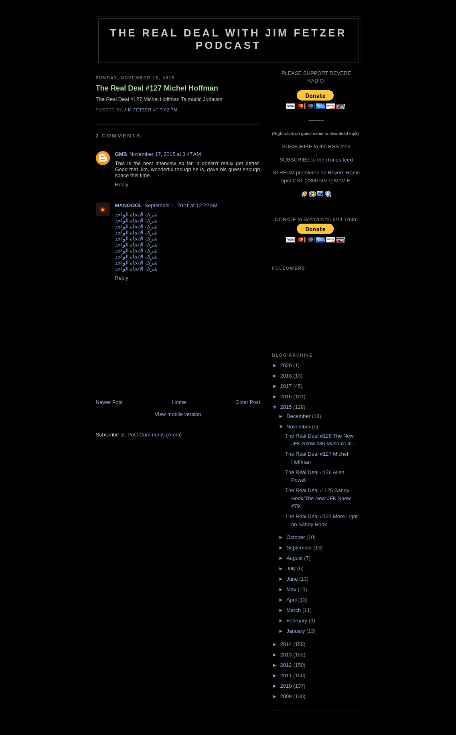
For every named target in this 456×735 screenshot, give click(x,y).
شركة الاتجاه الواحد (136, 215)
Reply (121, 185)
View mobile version (178, 414)
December (299, 416)
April (292, 600)
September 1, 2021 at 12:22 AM (180, 205)
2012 (287, 665)
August (295, 558)
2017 (287, 386)
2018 (287, 376)
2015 (287, 407)
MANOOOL (128, 205)
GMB (121, 154)
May (292, 589)
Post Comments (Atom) (155, 435)
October (296, 537)
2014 (287, 644)
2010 (287, 686)
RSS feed (339, 146)
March (294, 610)
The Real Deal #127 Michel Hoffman (157, 88)
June (292, 579)
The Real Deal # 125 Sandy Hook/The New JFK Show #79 (318, 498)
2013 (287, 655)
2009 (287, 696)
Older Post (247, 402)
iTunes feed (339, 160)
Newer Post (109, 402)
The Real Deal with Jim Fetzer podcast (228, 39)
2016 (287, 397)
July (291, 568)
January (296, 631)
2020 (287, 365)
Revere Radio (344, 173)
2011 (287, 675)
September (299, 548)
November (299, 427)
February (297, 621)
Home (179, 402)
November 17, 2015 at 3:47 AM (165, 154)
